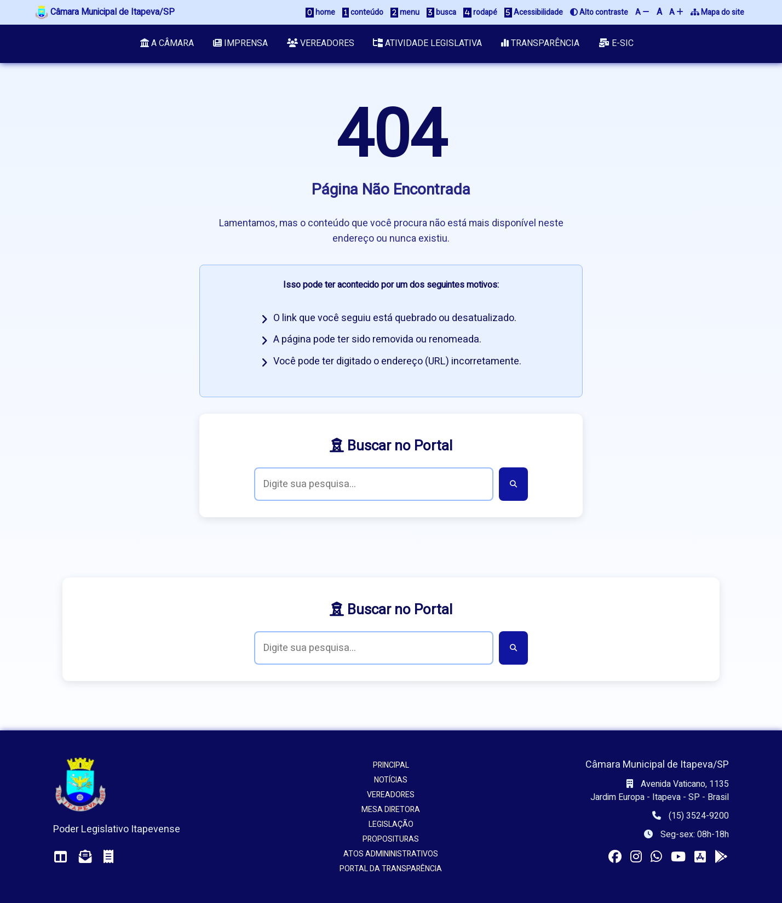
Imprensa (240, 43)
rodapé (480, 12)
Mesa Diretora (390, 809)
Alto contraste (599, 12)
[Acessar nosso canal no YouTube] (678, 857)
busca (441, 12)
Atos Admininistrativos (390, 854)
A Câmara (167, 43)
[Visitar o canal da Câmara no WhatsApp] (656, 857)
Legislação (391, 824)
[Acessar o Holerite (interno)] (108, 857)
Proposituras (391, 839)
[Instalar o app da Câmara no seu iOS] (700, 857)
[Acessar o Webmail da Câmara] (85, 857)
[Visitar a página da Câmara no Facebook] (615, 857)
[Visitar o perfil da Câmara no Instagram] (636, 857)
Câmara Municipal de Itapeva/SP (105, 12)
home (320, 12)
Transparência (541, 43)
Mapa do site (717, 12)
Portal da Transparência (391, 869)
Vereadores (320, 43)
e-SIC (616, 43)
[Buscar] (513, 484)
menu (404, 12)
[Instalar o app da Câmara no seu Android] (721, 857)
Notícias (390, 780)
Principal (391, 765)
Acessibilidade (533, 12)
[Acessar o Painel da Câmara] (60, 857)
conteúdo (362, 12)
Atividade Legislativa (427, 43)
